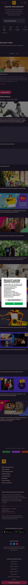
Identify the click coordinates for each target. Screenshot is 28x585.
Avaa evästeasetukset (14, 300)
